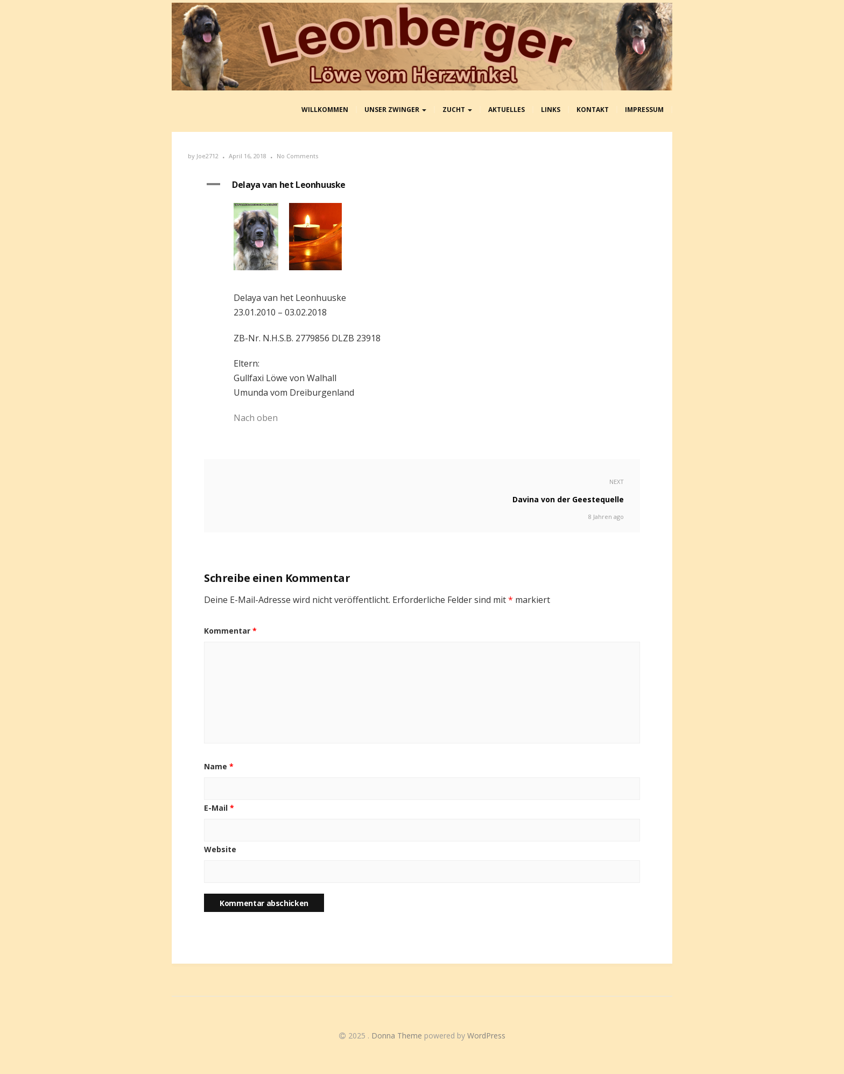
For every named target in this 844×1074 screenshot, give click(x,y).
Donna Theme (397, 1035)
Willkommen (324, 109)
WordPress (486, 1035)
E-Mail (219, 808)
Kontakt (592, 109)
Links (550, 109)
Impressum (644, 109)
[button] (422, 185)
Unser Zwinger (395, 109)
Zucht (457, 109)
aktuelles (506, 109)
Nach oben (256, 418)
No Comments (297, 156)
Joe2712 (207, 156)
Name (219, 766)
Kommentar (230, 631)
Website (220, 849)
